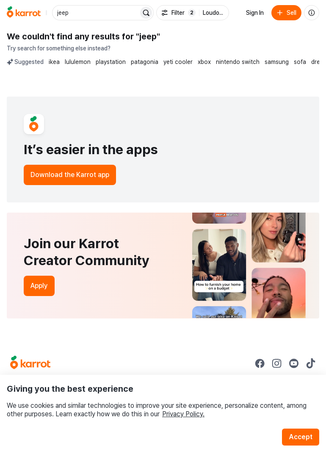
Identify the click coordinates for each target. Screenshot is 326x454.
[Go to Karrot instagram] (277, 363)
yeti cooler (178, 61)
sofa (300, 61)
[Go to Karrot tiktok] (311, 363)
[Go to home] (24, 12)
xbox (204, 61)
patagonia (144, 61)
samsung (277, 61)
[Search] (146, 13)
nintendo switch (238, 61)
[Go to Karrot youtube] (294, 363)
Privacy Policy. (183, 414)
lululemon (78, 61)
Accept (300, 437)
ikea (54, 61)
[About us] (311, 12)
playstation (111, 61)
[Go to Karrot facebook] (260, 363)
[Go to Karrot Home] (30, 363)
